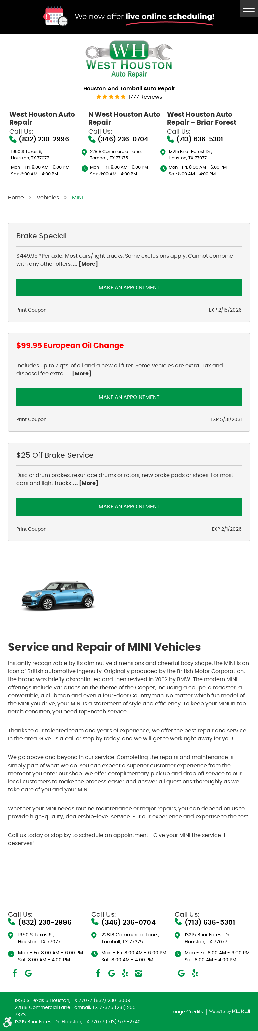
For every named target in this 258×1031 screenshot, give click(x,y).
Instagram (138, 973)
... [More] (85, 264)
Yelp (125, 973)
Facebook (15, 973)
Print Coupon (31, 310)
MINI (77, 197)
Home (16, 197)
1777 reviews (145, 97)
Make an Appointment (129, 287)
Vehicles (48, 197)
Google (28, 973)
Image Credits (187, 1011)
